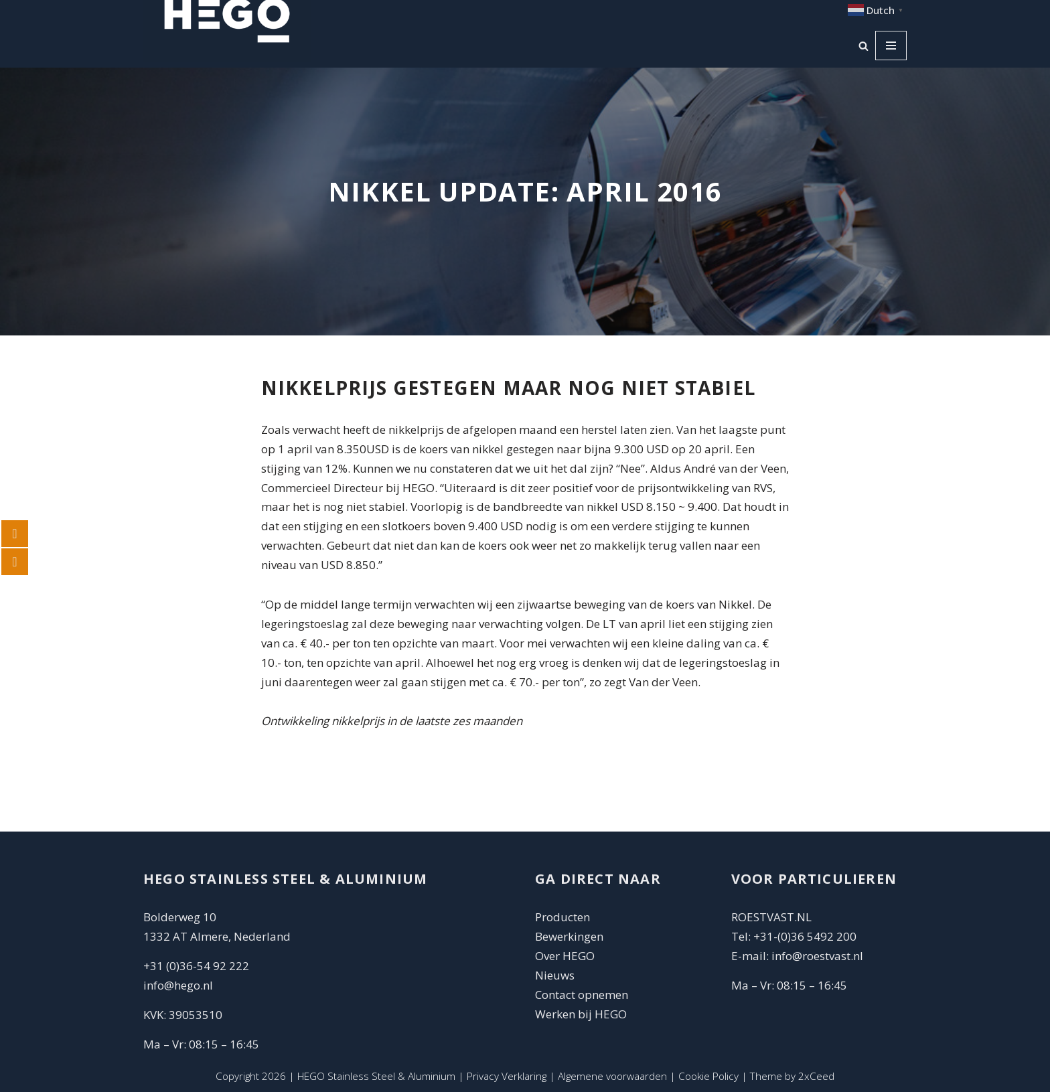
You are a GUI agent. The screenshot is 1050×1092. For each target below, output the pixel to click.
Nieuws (555, 975)
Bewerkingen (569, 936)
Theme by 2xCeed (792, 1076)
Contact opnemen (583, 994)
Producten (562, 917)
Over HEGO (565, 955)
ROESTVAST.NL (771, 917)
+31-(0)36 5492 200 (804, 936)
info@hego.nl (178, 985)
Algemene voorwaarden (612, 1076)
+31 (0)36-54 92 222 (196, 965)
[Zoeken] (863, 46)
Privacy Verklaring (506, 1076)
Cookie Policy (708, 1076)
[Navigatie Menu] (891, 45)
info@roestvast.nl (817, 955)
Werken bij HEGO (581, 1014)
